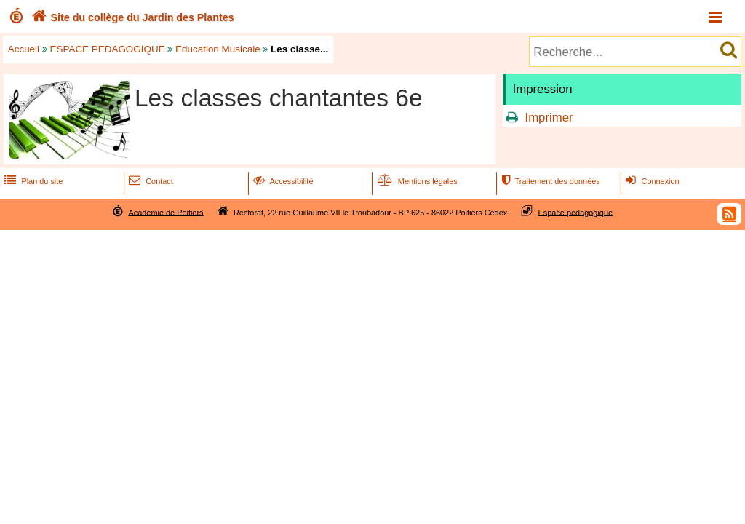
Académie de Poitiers (165, 211)
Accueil (23, 49)
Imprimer (549, 117)
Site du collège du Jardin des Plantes (131, 17)
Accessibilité (282, 181)
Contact (149, 181)
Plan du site (32, 181)
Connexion (651, 181)
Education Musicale (217, 49)
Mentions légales (416, 181)
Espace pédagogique (575, 211)
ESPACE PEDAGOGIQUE (107, 49)
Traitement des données (548, 181)
